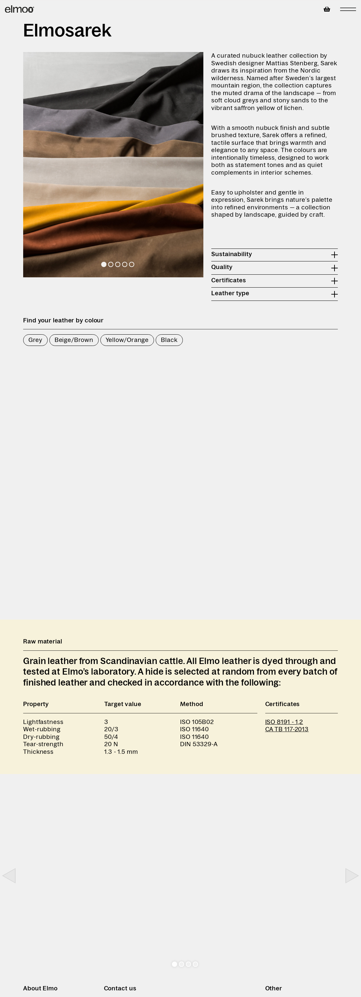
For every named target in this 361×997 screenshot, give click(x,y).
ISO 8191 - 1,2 (284, 722)
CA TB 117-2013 (287, 729)
